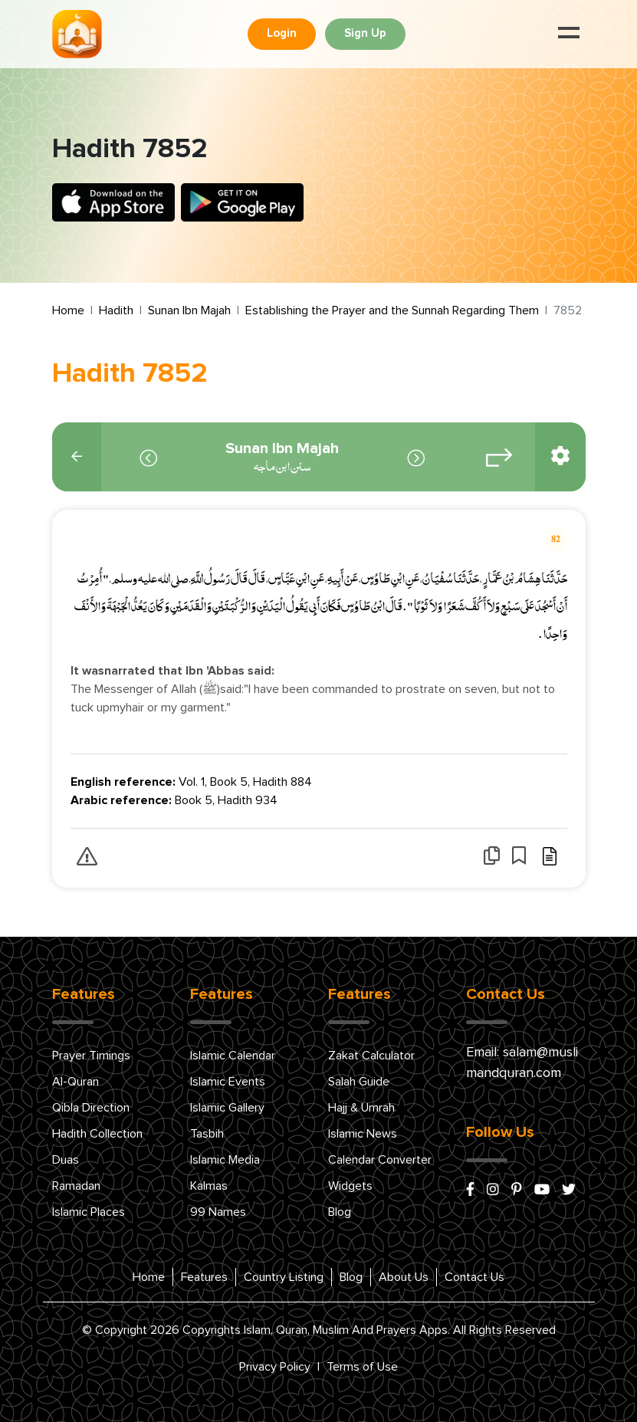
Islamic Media (225, 1160)
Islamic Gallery (227, 1108)
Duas (65, 1160)
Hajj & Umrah (361, 1108)
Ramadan (76, 1186)
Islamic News (362, 1134)
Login (282, 33)
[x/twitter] (569, 1190)
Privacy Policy (274, 1367)
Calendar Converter (380, 1160)
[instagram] (493, 1190)
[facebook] (470, 1190)
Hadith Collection (97, 1134)
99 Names (218, 1212)
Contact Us (474, 1277)
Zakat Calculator (371, 1055)
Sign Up (365, 33)
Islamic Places (88, 1212)
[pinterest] (516, 1190)
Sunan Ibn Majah (189, 310)
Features (204, 1277)
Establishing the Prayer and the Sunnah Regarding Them (392, 310)
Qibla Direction (91, 1108)
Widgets (350, 1186)
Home (68, 310)
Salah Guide (358, 1082)
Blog (339, 1212)
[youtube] (542, 1190)
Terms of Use (362, 1367)
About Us (403, 1277)
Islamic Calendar (232, 1055)
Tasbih (207, 1134)
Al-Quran (75, 1082)
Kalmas (209, 1186)
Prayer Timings (91, 1055)
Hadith (116, 310)
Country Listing (283, 1277)
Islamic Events (227, 1082)
